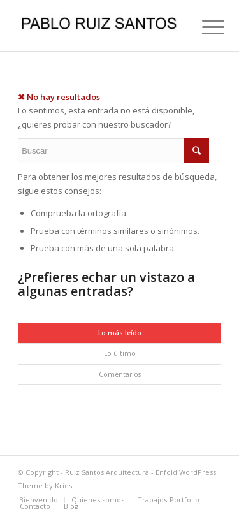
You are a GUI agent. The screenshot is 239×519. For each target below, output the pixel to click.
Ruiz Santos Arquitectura (107, 472)
